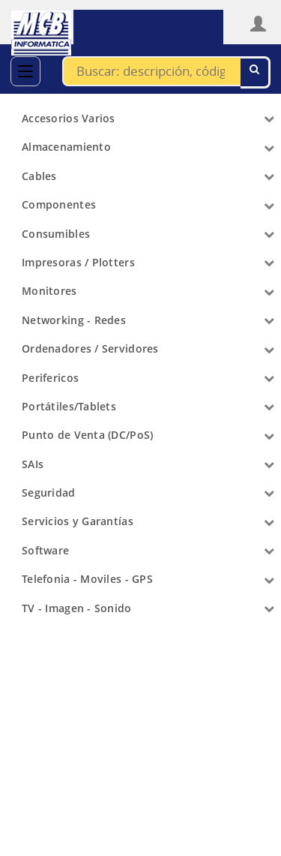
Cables (39, 176)
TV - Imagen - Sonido (77, 608)
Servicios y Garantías (77, 521)
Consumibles (56, 234)
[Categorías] (25, 71)
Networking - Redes (74, 320)
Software (45, 550)
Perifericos (50, 378)
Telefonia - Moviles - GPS (87, 579)
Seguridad (49, 492)
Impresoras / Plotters (78, 262)
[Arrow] (269, 118)
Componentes (59, 204)
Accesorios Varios (68, 118)
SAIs (32, 464)
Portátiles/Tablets (69, 406)
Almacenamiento (66, 147)
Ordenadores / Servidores (90, 348)
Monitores (49, 291)
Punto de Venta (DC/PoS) (87, 435)
